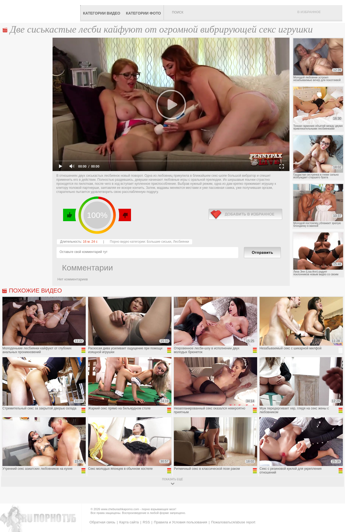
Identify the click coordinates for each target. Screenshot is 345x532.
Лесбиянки (181, 242)
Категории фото (143, 13)
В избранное (309, 12)
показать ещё (172, 479)
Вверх (334, 499)
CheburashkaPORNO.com (41, 11)
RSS (146, 522)
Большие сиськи (159, 242)
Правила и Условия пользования (180, 522)
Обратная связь (102, 522)
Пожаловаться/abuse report (233, 522)
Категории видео (101, 13)
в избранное (245, 214)
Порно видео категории (127, 242)
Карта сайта (129, 522)
